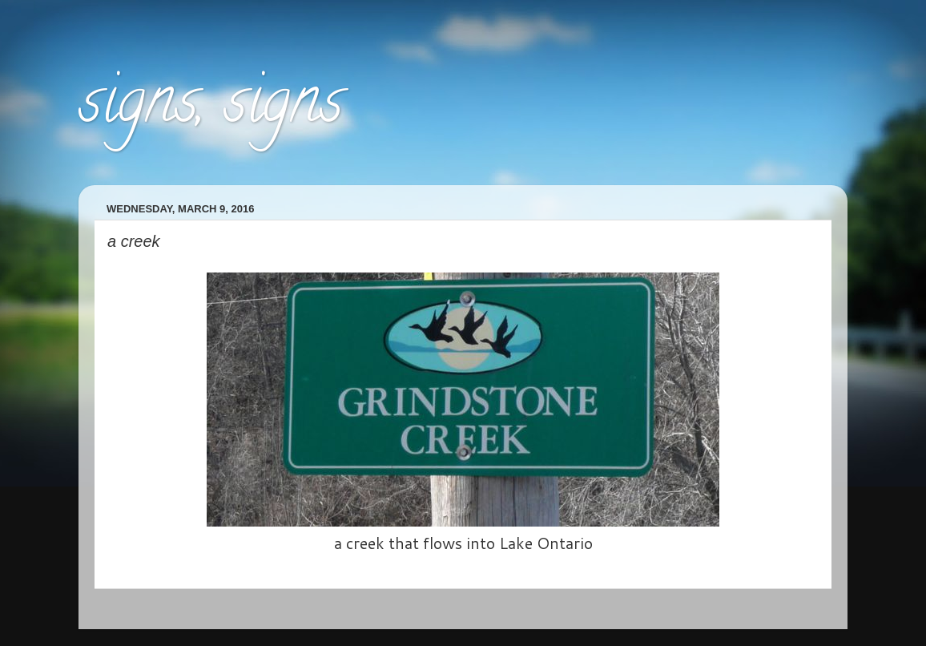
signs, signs (211, 107)
